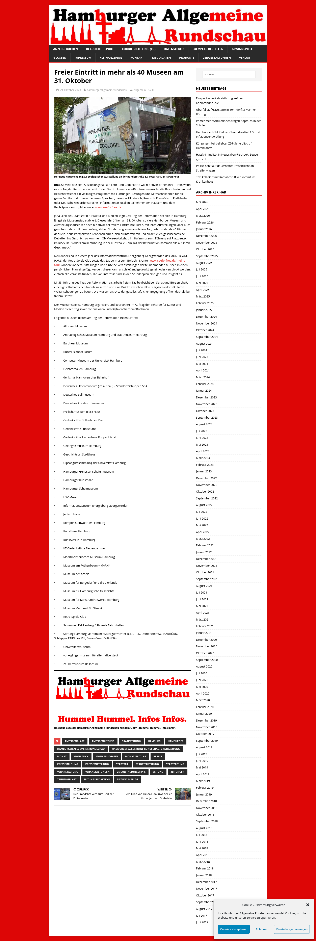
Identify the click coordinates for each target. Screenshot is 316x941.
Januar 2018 (204, 875)
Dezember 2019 (206, 720)
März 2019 (203, 781)
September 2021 (207, 579)
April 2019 (202, 774)
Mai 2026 (202, 202)
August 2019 (204, 747)
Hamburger (175, 741)
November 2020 (206, 646)
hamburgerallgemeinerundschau (107, 90)
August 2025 (204, 263)
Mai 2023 (202, 444)
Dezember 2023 (206, 397)
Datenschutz (174, 49)
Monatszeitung (135, 756)
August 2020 (204, 666)
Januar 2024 (204, 390)
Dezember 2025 (206, 236)
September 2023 (207, 417)
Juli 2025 (201, 269)
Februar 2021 (205, 626)
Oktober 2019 (205, 734)
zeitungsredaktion (97, 779)
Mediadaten (161, 57)
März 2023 (203, 458)
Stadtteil (122, 764)
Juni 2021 (202, 599)
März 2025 (203, 296)
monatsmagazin (107, 756)
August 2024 (204, 343)
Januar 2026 (204, 229)
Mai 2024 (202, 364)
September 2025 (207, 256)
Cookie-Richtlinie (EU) (139, 49)
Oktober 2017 (205, 895)
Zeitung (158, 772)
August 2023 (204, 424)
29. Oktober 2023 (70, 90)
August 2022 (204, 505)
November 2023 (206, 404)
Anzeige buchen (65, 49)
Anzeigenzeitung (103, 741)
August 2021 (204, 586)
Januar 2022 (204, 552)
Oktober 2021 (205, 572)
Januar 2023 (204, 471)
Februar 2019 (205, 787)
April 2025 (202, 290)
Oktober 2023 (205, 411)
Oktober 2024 (205, 330)
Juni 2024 (202, 357)
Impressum (83, 57)
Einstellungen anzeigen (292, 929)
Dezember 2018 (206, 801)
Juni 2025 (202, 276)
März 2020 (203, 700)
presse (158, 756)
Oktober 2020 (205, 653)
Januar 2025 (204, 310)
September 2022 (207, 498)
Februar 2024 (205, 384)
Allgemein (140, 90)
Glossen (59, 57)
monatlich (81, 756)
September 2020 (207, 660)
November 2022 (206, 485)
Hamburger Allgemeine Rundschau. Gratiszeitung (146, 749)
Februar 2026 (205, 222)
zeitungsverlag (127, 779)
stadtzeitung (175, 764)
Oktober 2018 (205, 814)
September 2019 (207, 740)
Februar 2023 (205, 465)
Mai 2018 (202, 848)
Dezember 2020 (206, 640)
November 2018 (206, 808)
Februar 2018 (205, 868)
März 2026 (203, 215)
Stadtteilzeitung (147, 764)
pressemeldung (67, 764)
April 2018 (202, 855)
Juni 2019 (202, 761)
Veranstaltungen (217, 57)
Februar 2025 (205, 303)
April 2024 (202, 370)
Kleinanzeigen (111, 57)
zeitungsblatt (67, 779)
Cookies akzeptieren (233, 929)
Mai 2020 (202, 687)
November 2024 (206, 323)
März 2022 (203, 539)
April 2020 (202, 693)
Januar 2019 (204, 794)
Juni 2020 (202, 680)
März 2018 (203, 862)
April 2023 (202, 451)
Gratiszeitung (131, 741)
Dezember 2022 (206, 478)
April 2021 (202, 613)
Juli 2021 (201, 592)
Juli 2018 (201, 835)
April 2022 (202, 532)
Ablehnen (262, 929)
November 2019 (206, 727)
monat (62, 756)
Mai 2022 (202, 525)
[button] (308, 905)
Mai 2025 (202, 283)
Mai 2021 (202, 606)
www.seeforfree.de (108, 207)
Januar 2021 (204, 633)
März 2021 (203, 619)
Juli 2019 (201, 754)
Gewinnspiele (242, 49)
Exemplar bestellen (207, 49)
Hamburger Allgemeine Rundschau (81, 749)
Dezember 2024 (206, 316)
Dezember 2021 (206, 559)
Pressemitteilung (97, 764)
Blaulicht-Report (100, 49)
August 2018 (204, 828)
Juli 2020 (201, 673)
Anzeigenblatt (74, 741)
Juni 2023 (202, 438)
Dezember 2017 (206, 882)
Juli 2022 (201, 512)
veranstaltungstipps (131, 772)
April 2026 (202, 209)
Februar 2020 (205, 707)
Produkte (186, 57)
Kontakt (137, 57)
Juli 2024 (201, 350)
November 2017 (206, 888)
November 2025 (206, 242)
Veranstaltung (67, 772)
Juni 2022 (202, 518)
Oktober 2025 (205, 249)
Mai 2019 (202, 767)
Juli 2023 (201, 431)
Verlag (244, 57)
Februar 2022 (205, 545)
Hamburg (154, 741)
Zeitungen (178, 772)
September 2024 (207, 337)
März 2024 (203, 377)
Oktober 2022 (205, 491)
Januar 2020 (204, 713)
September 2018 (207, 821)
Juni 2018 (202, 841)
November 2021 (206, 566)
